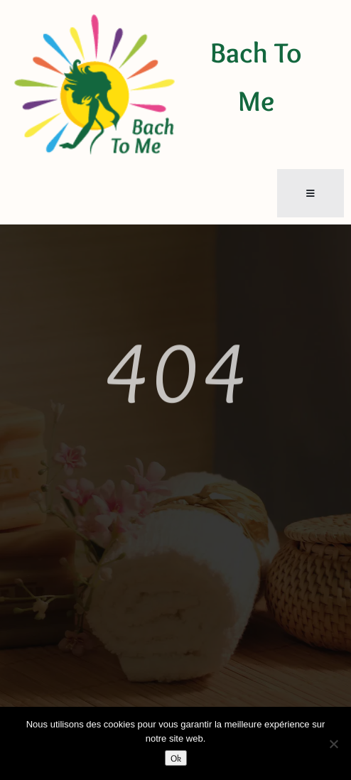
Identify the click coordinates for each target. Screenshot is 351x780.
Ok (176, 758)
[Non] (333, 744)
